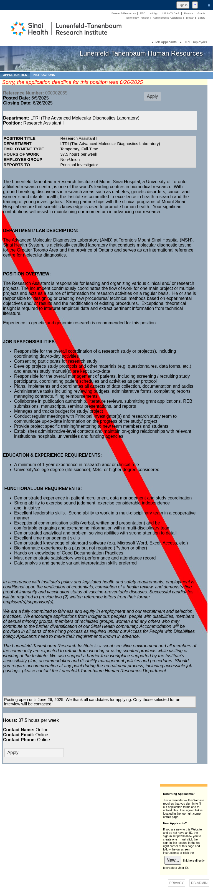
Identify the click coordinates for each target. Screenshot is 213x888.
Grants (201, 13)
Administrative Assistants (167, 17)
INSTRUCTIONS (44, 74)
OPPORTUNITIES (15, 74)
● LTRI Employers (193, 42)
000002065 (35, 93)
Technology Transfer (137, 17)
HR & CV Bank (171, 13)
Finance (188, 13)
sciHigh (153, 13)
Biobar (190, 17)
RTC (142, 13)
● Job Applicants (164, 42)
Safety (202, 17)
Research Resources (123, 13)
